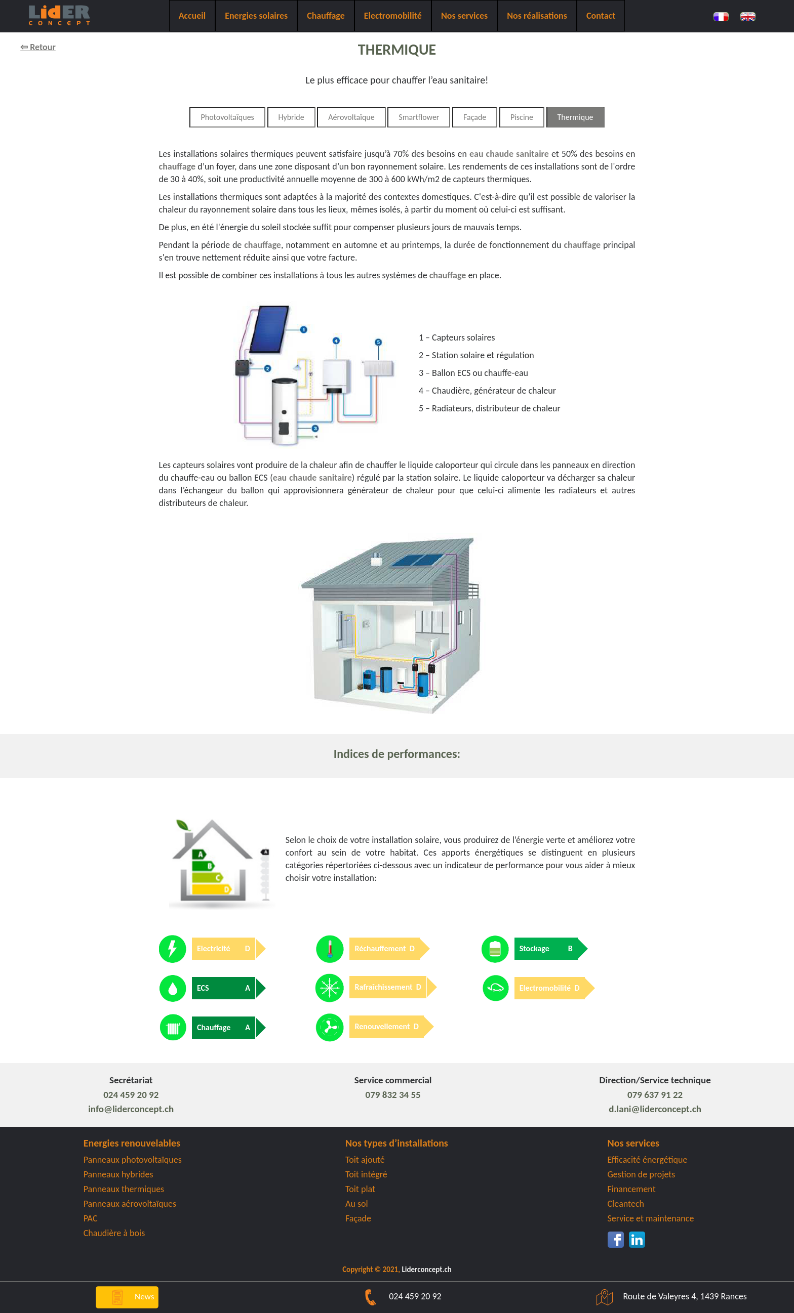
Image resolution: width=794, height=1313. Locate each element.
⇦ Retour (38, 47)
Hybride (291, 117)
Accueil (192, 15)
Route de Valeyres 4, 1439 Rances (666, 1296)
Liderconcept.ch (426, 1269)
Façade (474, 117)
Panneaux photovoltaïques (133, 1159)
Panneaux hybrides (118, 1174)
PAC (91, 1218)
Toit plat (360, 1189)
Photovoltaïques (227, 117)
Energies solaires (256, 15)
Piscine (521, 117)
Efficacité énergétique (648, 1159)
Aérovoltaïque (351, 117)
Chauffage (326, 15)
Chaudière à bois (114, 1233)
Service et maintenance (651, 1218)
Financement (632, 1189)
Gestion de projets (642, 1174)
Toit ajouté (365, 1159)
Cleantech (626, 1203)
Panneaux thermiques (124, 1189)
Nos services (464, 15)
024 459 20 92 (130, 1094)
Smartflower (419, 117)
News (127, 1296)
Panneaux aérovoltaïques (130, 1203)
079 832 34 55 (393, 1094)
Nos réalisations (537, 15)
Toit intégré (366, 1174)
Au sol (356, 1203)
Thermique (575, 117)
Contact (600, 15)
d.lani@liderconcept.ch (655, 1109)
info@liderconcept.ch (131, 1109)
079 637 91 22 (655, 1094)
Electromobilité (393, 15)
